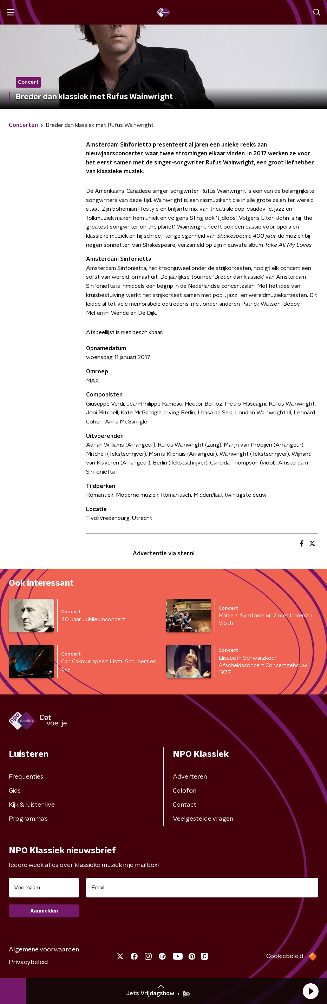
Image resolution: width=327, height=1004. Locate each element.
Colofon (184, 791)
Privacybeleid (28, 962)
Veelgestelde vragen (203, 819)
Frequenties (26, 777)
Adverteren (190, 777)
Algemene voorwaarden (44, 950)
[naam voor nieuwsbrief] (44, 887)
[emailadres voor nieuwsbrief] (202, 887)
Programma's (28, 819)
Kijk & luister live (32, 805)
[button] (310, 991)
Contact (184, 805)
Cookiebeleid (284, 956)
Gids (15, 791)
